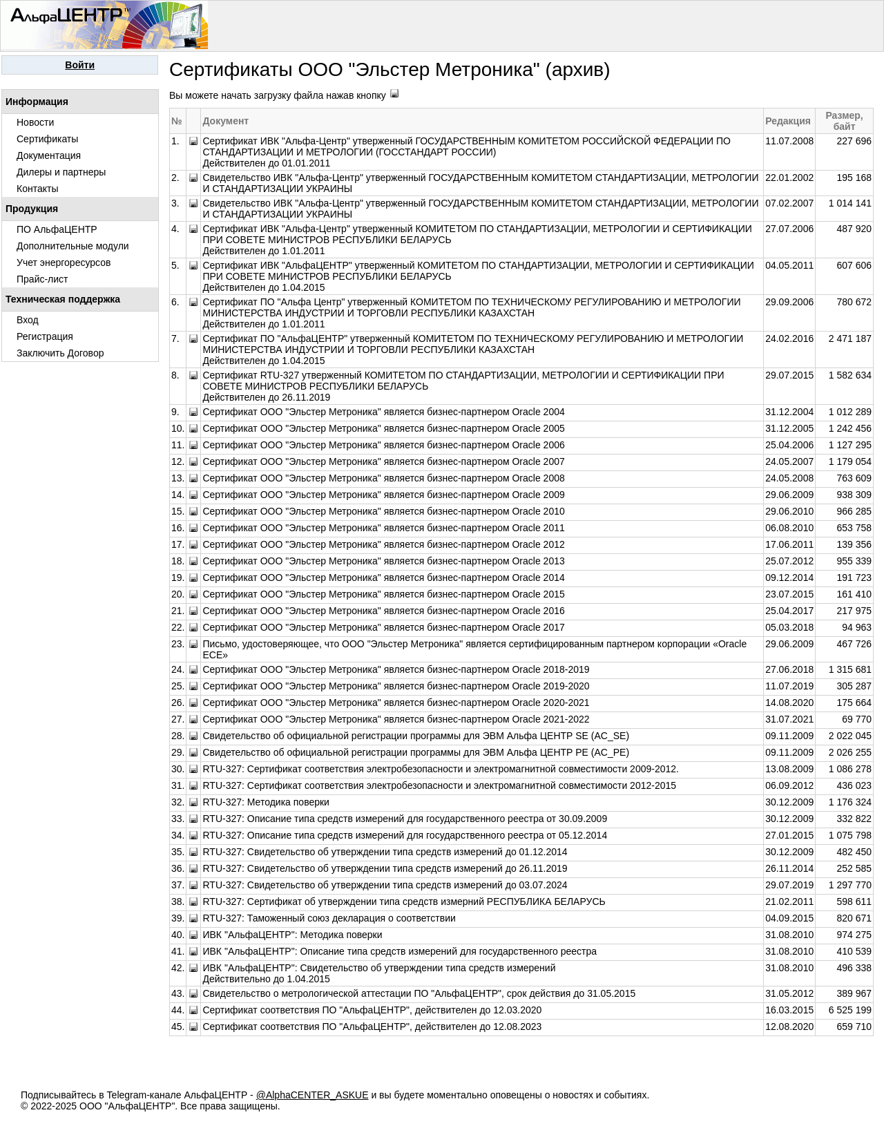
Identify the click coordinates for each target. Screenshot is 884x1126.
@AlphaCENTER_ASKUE (312, 1094)
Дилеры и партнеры (61, 172)
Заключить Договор (60, 353)
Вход (28, 319)
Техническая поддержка (63, 299)
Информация (37, 101)
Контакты (37, 188)
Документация (49, 155)
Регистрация (45, 336)
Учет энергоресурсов (63, 262)
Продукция (32, 208)
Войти (80, 64)
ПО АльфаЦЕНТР (57, 229)
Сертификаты (47, 138)
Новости (35, 122)
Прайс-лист (42, 279)
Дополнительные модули (73, 245)
